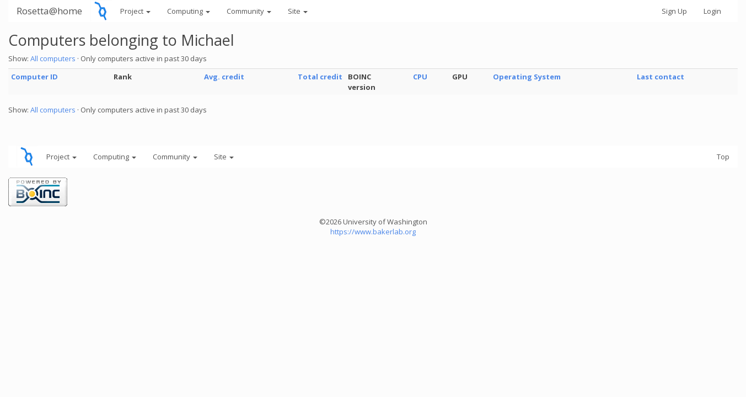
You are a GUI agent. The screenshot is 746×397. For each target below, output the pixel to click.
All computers (53, 58)
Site (298, 11)
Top (723, 157)
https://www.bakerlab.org (373, 232)
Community (249, 11)
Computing (188, 11)
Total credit (320, 77)
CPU (420, 77)
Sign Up (674, 11)
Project (135, 11)
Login (712, 11)
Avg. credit (224, 77)
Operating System (527, 77)
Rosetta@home (49, 10)
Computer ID (34, 77)
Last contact (660, 77)
